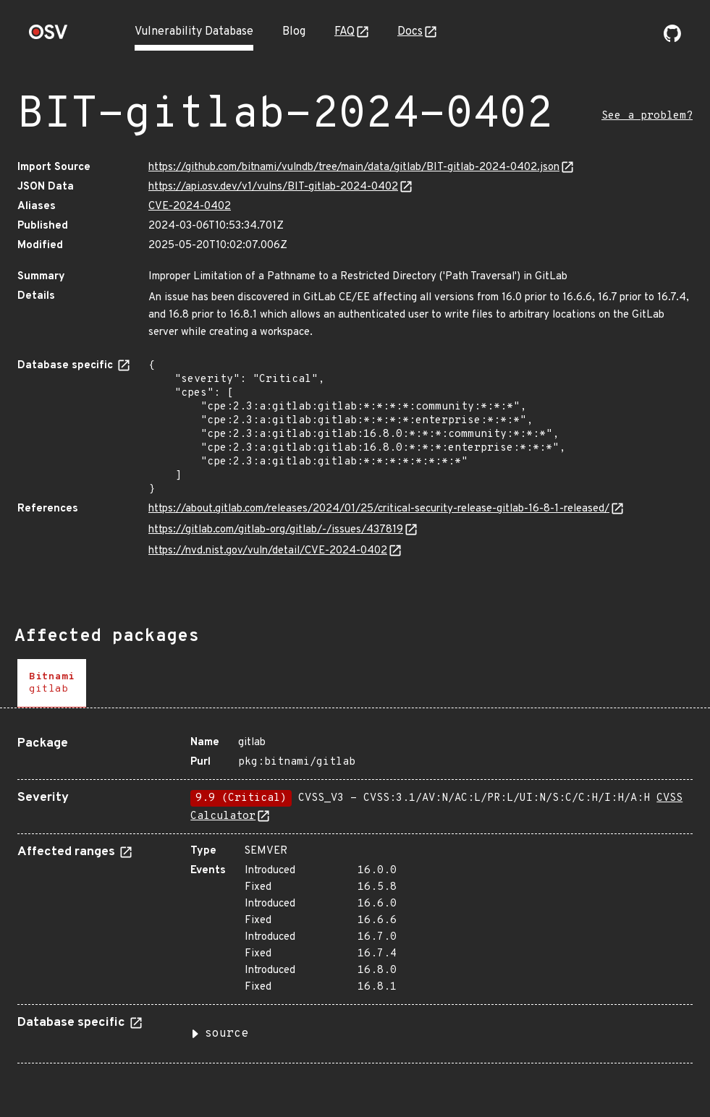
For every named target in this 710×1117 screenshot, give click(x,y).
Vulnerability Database (194, 32)
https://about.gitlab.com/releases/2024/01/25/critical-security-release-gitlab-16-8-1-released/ (378, 509)
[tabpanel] (355, 894)
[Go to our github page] (672, 39)
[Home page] (48, 36)
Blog (293, 32)
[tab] (51, 683)
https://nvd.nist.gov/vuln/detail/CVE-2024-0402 (267, 551)
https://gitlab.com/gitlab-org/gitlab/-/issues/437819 (275, 530)
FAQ (344, 32)
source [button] (226, 1034)
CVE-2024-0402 (189, 206)
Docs (410, 32)
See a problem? (647, 116)
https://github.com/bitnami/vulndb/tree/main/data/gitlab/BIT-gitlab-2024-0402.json (353, 167)
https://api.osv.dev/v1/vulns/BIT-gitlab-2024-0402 (273, 187)
